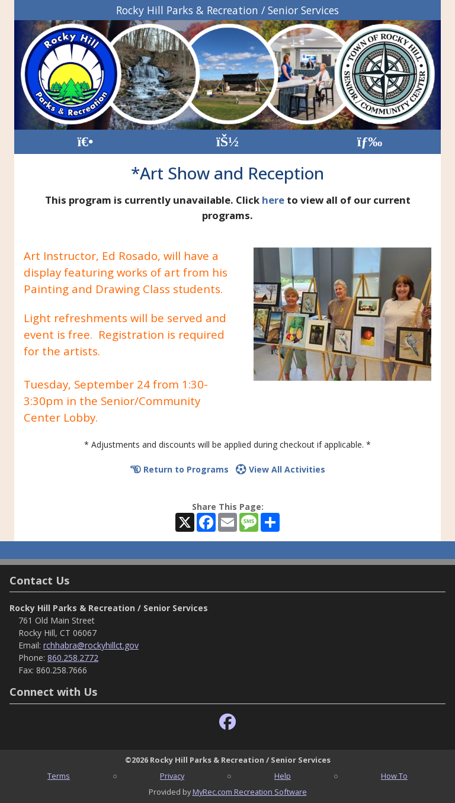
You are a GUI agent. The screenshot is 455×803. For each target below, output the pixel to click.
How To (394, 775)
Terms (58, 775)
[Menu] (370, 142)
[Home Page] (85, 142)
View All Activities (280, 469)
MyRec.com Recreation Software (250, 791)
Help (282, 775)
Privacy (172, 775)
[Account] (227, 142)
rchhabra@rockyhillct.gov (91, 645)
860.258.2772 (72, 657)
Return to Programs (179, 469)
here (273, 200)
